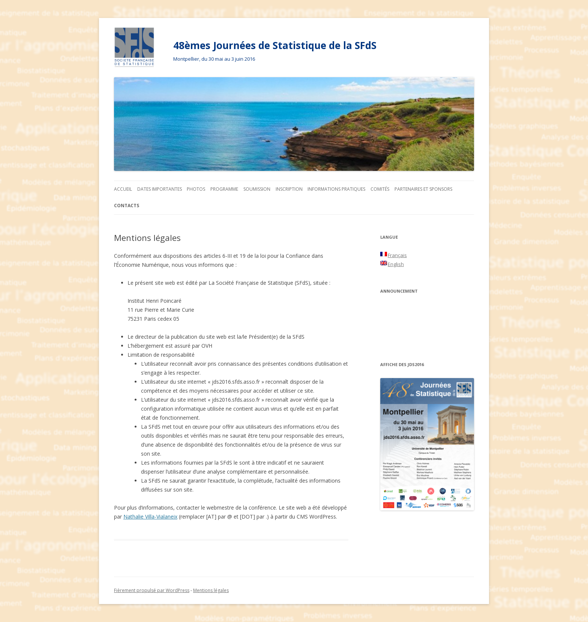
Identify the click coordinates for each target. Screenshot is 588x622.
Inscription (289, 189)
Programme (224, 189)
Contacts (126, 205)
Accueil (123, 189)
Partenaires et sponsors (423, 189)
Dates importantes (159, 189)
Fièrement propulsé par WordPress (151, 590)
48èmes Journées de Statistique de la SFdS (274, 45)
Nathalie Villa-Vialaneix (150, 516)
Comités (379, 189)
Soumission (256, 189)
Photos (196, 189)
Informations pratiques (336, 189)
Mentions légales (211, 590)
